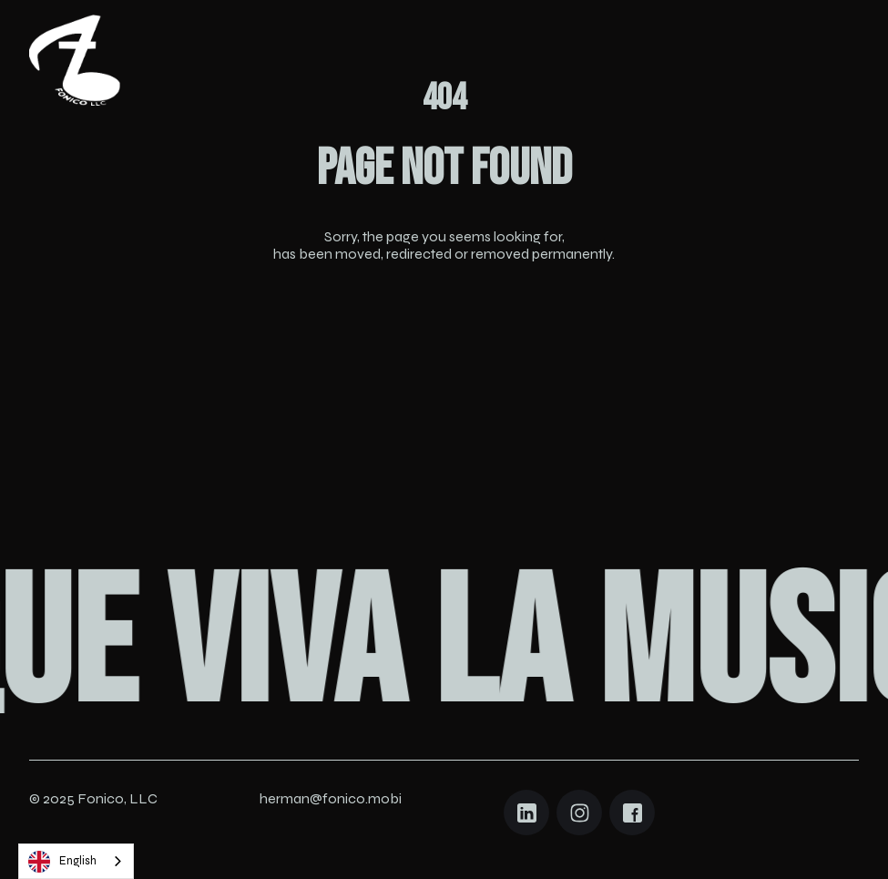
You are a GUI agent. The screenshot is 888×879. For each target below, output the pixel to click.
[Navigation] (74, 60)
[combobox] (76, 861)
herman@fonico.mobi (331, 798)
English (62, 862)
